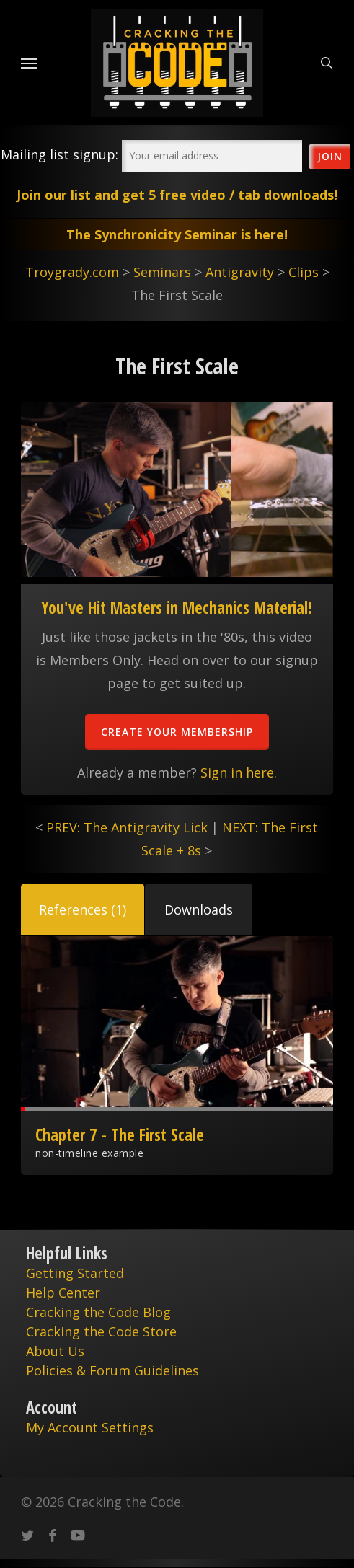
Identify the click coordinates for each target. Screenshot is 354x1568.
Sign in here (237, 772)
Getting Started (75, 1273)
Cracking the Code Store (101, 1331)
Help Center (63, 1292)
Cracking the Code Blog (98, 1312)
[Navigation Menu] (29, 63)
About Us (55, 1351)
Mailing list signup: (59, 154)
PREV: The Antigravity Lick (127, 827)
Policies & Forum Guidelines (112, 1370)
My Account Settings (90, 1427)
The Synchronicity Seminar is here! (177, 234)
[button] (82, 909)
